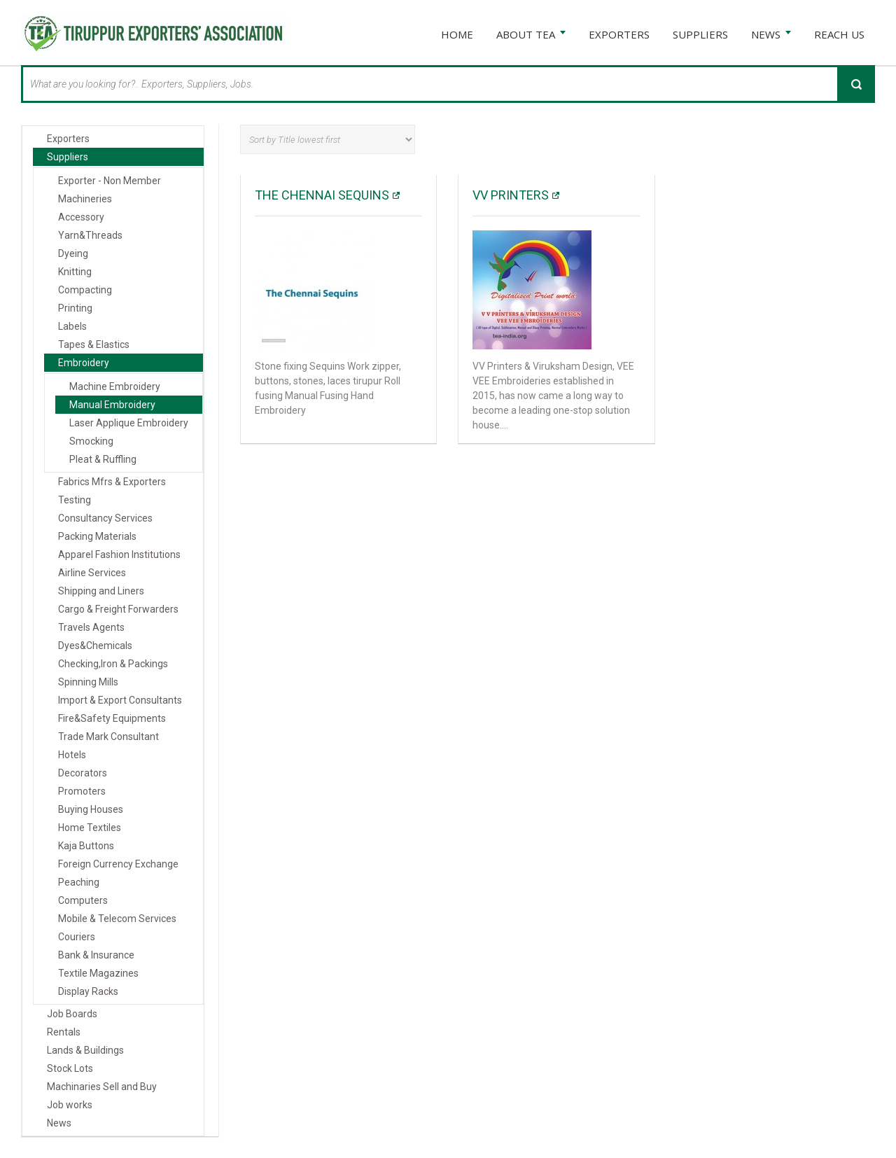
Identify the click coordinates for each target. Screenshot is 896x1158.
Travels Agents (91, 627)
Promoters (82, 791)
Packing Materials (97, 536)
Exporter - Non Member (109, 180)
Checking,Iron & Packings (113, 663)
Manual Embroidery (112, 404)
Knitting (75, 271)
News (59, 1123)
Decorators (82, 773)
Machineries (85, 198)
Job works (69, 1104)
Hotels (72, 754)
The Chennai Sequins (322, 195)
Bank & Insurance (96, 955)
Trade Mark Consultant (108, 736)
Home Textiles (89, 827)
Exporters (68, 138)
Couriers (76, 936)
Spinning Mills (88, 682)
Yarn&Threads (90, 235)
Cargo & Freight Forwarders (118, 609)
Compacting (85, 289)
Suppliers (67, 156)
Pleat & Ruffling (102, 459)
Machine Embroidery (114, 386)
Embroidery (83, 362)
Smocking (91, 441)
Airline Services (92, 572)
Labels (72, 326)
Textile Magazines (98, 973)
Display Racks (88, 991)
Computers (83, 900)
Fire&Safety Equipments (112, 718)
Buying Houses (90, 809)
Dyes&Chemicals (95, 645)
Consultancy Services (105, 518)
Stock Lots (70, 1068)
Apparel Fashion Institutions (119, 554)
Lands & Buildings (85, 1050)
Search (856, 84)
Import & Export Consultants (120, 700)
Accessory (81, 217)
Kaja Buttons (86, 845)
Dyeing (73, 253)
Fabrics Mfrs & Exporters (112, 481)
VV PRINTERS (510, 195)
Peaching (78, 882)
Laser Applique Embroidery (128, 422)
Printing (75, 308)
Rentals (63, 1032)
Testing (74, 499)
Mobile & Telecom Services (117, 918)
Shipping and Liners (101, 591)
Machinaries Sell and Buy (102, 1086)
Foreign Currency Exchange (118, 864)
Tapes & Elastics (94, 344)
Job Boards (72, 1013)
